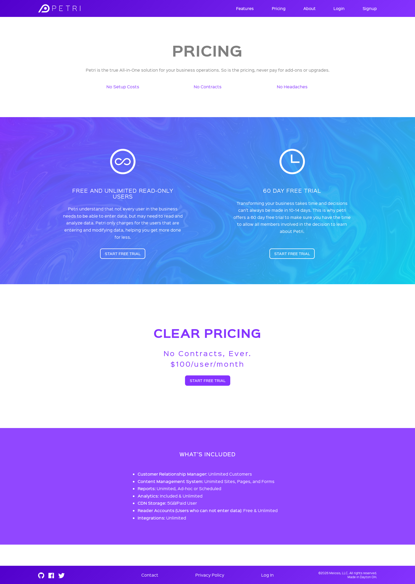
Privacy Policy (209, 575)
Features (245, 8)
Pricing (279, 8)
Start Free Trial (123, 253)
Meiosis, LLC (338, 573)
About (309, 8)
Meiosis (76, 8)
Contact (149, 575)
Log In (267, 575)
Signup (370, 8)
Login (339, 8)
